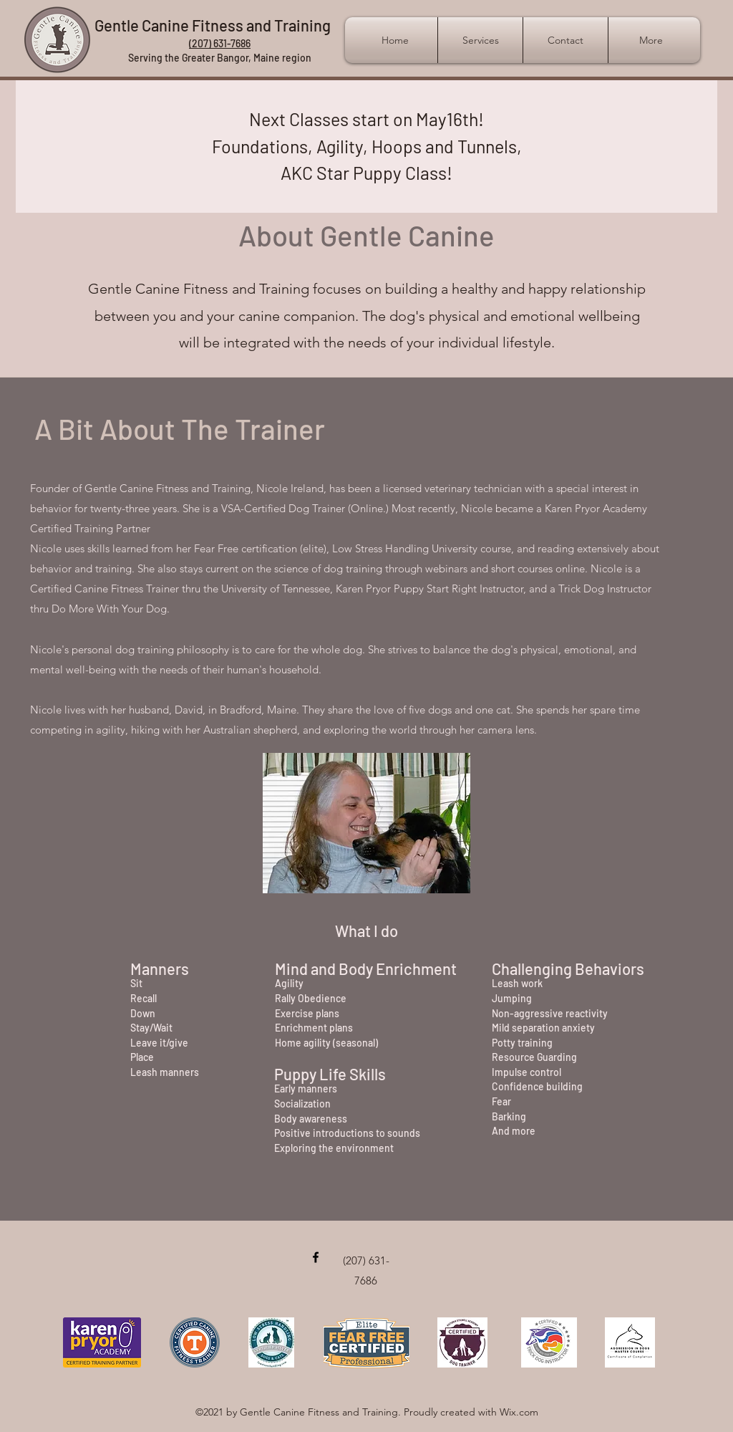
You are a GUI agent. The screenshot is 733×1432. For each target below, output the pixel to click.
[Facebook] (316, 1257)
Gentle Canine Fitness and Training (212, 25)
